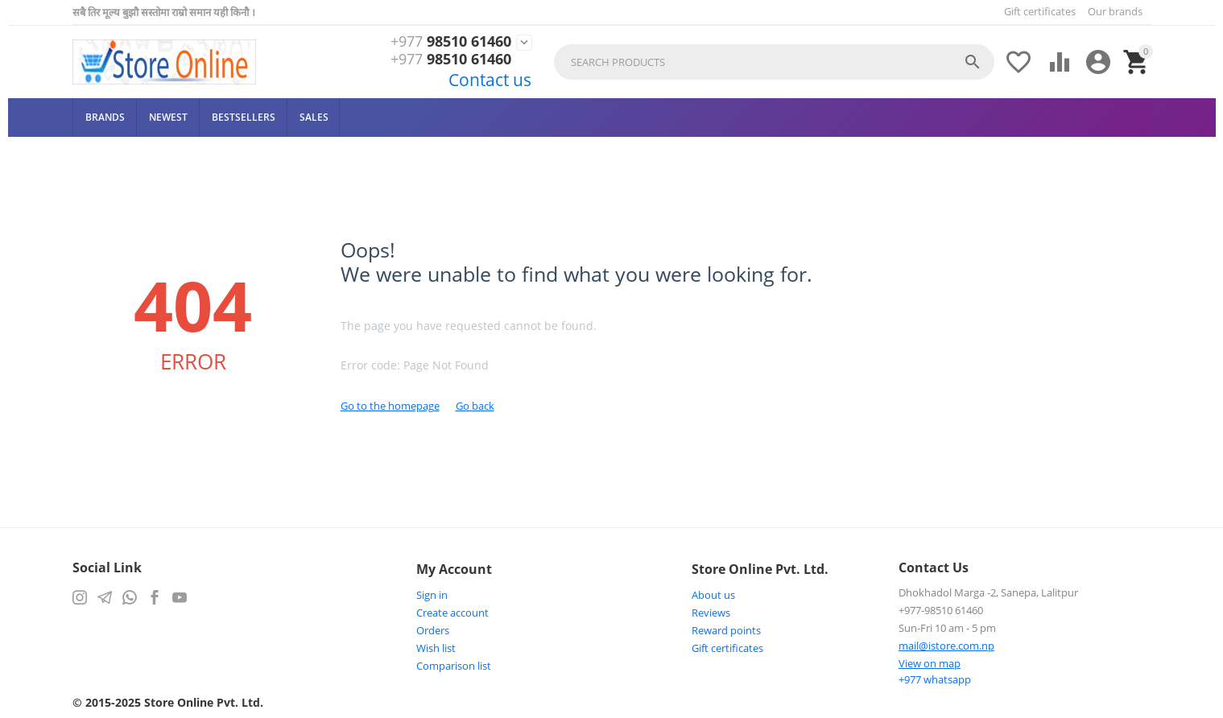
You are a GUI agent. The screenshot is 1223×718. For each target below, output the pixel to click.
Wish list (436, 648)
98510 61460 (450, 42)
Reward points (726, 630)
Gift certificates (1040, 11)
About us (713, 595)
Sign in (432, 595)
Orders (432, 630)
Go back (475, 405)
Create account (452, 612)
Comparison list (453, 665)
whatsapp (935, 679)
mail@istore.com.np (946, 645)
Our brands (1115, 11)
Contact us (489, 79)
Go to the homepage (390, 405)
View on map (930, 663)
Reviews (711, 612)
